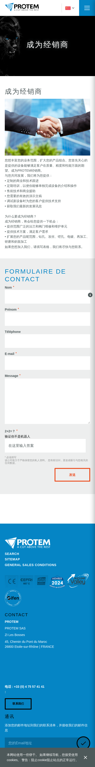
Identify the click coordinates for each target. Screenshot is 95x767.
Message (11, 376)
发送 (72, 475)
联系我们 (18, 703)
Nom (8, 287)
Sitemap (12, 559)
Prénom (11, 309)
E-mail (9, 354)
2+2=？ (10, 431)
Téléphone (13, 332)
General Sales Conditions (30, 565)
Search (12, 554)
